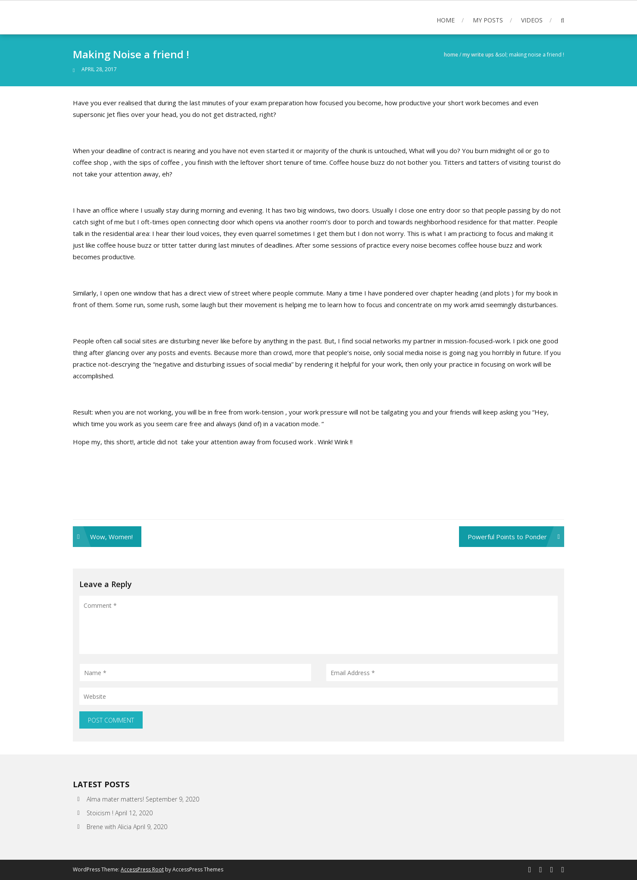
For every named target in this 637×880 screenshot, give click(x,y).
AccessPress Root (142, 869)
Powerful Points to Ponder (507, 536)
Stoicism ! (100, 813)
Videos (532, 20)
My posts (488, 20)
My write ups (478, 54)
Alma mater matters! (115, 799)
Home (446, 20)
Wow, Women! (111, 536)
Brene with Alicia (109, 827)
